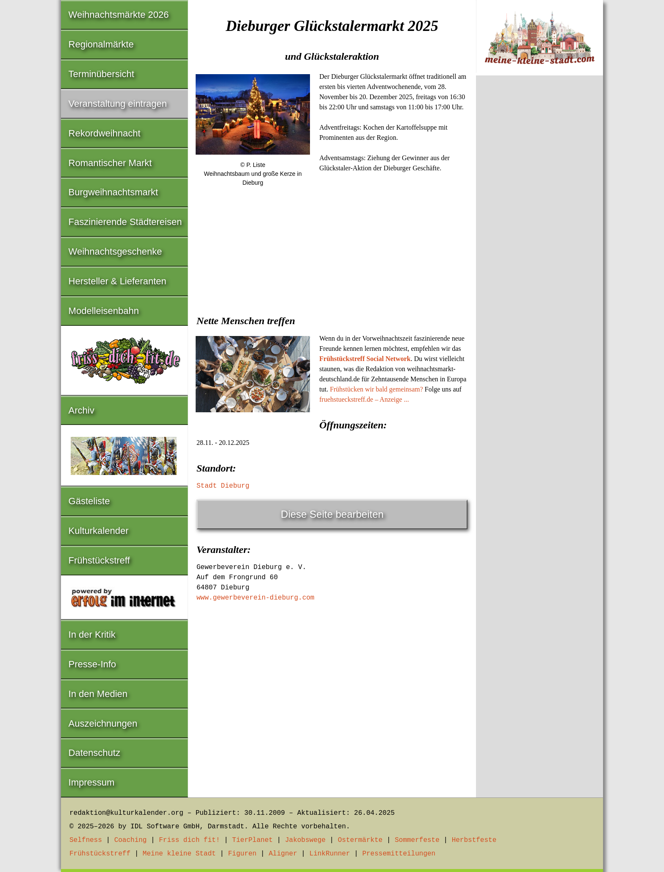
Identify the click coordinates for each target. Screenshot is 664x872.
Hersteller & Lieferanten (117, 281)
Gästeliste (89, 501)
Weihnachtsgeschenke (115, 251)
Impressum (92, 782)
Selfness (85, 840)
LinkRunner (330, 854)
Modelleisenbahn (104, 310)
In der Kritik (92, 634)
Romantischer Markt (110, 163)
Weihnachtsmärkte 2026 (119, 14)
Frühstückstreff (99, 560)
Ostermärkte (360, 840)
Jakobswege (305, 840)
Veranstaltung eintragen (118, 103)
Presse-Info (92, 664)
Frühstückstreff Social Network (365, 358)
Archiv (81, 410)
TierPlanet (252, 840)
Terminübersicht (101, 74)
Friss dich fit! (189, 840)
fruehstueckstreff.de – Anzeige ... (364, 399)
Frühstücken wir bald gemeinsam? (376, 389)
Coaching (130, 840)
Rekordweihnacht (105, 133)
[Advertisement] (332, 258)
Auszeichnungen (103, 723)
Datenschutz (94, 752)
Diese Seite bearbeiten (332, 514)
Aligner (283, 854)
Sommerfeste (417, 840)
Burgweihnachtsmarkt (113, 192)
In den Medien (98, 694)
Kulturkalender (99, 530)
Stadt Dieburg (222, 486)
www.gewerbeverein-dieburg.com (255, 598)
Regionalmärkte (101, 44)
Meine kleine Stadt (179, 854)
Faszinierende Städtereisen (125, 222)
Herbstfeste (474, 840)
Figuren (242, 854)
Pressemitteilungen (398, 854)
